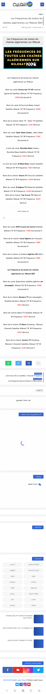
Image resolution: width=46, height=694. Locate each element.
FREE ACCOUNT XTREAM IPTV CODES (20, 641)
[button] (29, 363)
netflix (33, 605)
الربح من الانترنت (33, 570)
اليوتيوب (12, 570)
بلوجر (33, 576)
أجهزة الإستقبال (33, 564)
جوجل (12, 576)
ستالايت (33, 582)
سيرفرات (12, 582)
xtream (12, 605)
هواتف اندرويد (33, 594)
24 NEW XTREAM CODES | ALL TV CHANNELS (18, 628)
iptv (12, 600)
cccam (33, 600)
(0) (4, 27)
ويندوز (12, 594)
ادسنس (12, 564)
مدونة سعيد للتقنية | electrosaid (14, 680)
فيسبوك (34, 588)
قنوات (40, 14)
